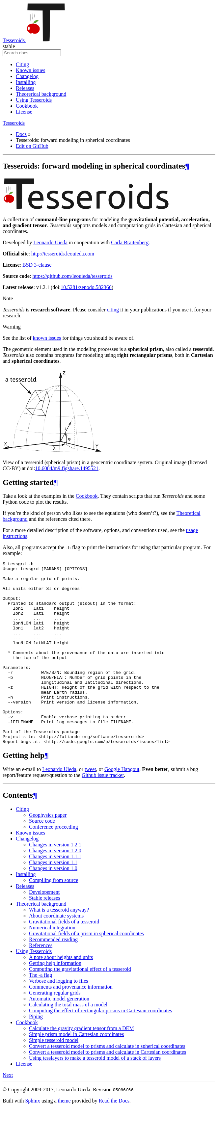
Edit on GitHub (32, 146)
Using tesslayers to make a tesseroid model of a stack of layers (95, 1094)
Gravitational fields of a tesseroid (64, 958)
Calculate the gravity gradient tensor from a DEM (81, 1065)
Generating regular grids (54, 1029)
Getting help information (55, 999)
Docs (21, 134)
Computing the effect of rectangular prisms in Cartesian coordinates (100, 1047)
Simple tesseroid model (53, 1076)
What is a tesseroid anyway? (59, 946)
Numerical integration (52, 964)
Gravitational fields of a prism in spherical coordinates (86, 970)
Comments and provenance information (71, 1023)
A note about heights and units (61, 994)
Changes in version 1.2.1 (55, 881)
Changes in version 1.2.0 (55, 887)
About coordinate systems (56, 952)
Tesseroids (34, 40)
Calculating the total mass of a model (68, 1041)
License (24, 112)
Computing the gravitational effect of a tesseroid (80, 1005)
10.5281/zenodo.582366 (86, 287)
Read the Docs (114, 1137)
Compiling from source (53, 916)
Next (8, 1111)
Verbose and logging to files (58, 1017)
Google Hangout (121, 806)
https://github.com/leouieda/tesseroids (72, 276)
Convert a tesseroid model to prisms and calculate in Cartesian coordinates (107, 1088)
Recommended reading (53, 976)
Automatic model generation (59, 1035)
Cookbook (27, 106)
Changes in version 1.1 (53, 899)
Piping (36, 1053)
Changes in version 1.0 (53, 905)
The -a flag (40, 1011)
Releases (25, 88)
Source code (42, 857)
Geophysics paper (48, 851)
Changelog (27, 76)
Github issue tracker (103, 811)
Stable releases (44, 934)
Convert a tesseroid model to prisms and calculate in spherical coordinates (107, 1082)
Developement (44, 928)
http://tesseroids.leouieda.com (62, 253)
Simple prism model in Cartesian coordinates (76, 1071)
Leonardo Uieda (50, 242)
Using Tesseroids (34, 100)
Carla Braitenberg (130, 242)
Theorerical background (41, 94)
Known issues (30, 70)
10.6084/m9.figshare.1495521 (66, 468)
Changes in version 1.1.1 (55, 893)
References (40, 982)
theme (64, 1137)
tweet (90, 806)
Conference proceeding (53, 863)
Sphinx (32, 1137)
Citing (22, 64)
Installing (26, 82)
